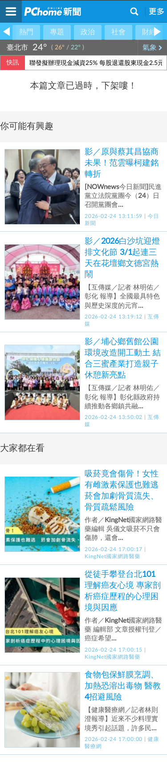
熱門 (26, 32)
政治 (88, 32)
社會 (118, 32)
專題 (57, 32)
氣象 (153, 47)
